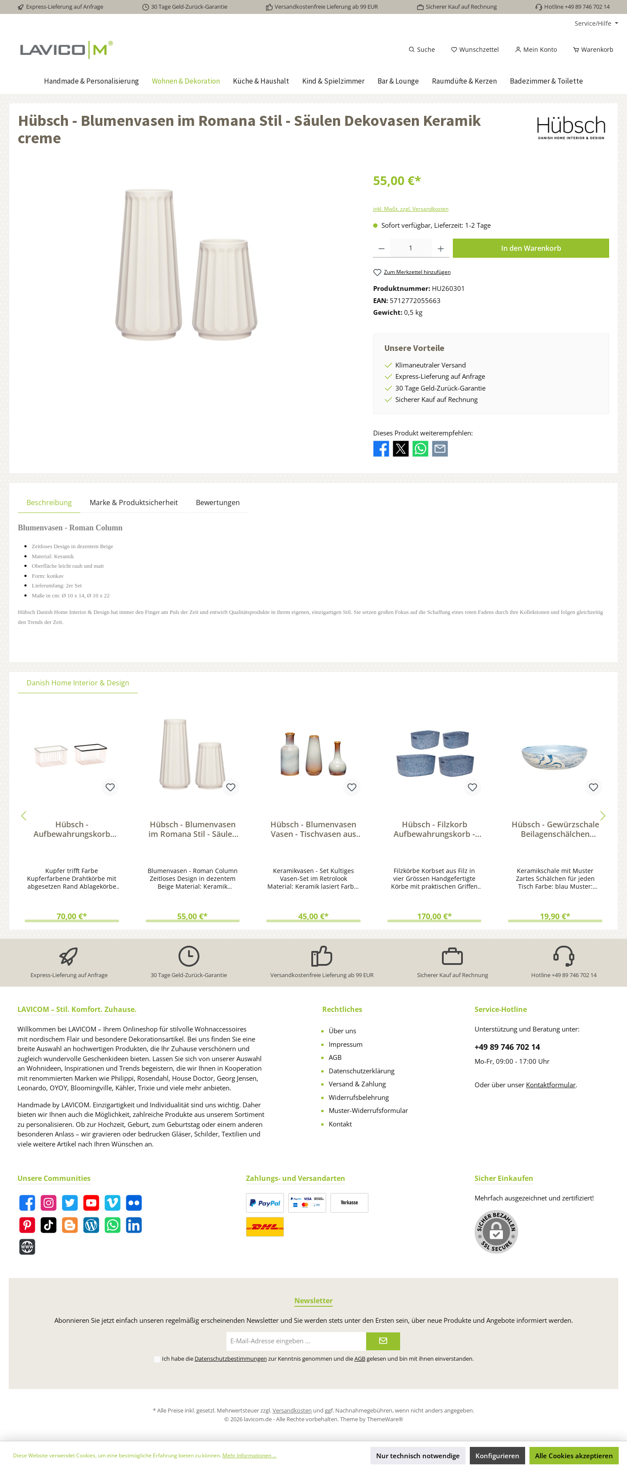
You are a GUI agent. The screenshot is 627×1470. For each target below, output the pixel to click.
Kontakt (340, 1123)
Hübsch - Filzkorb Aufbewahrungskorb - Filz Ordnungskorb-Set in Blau (434, 829)
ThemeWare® (385, 1419)
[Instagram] (48, 1203)
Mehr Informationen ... (249, 1455)
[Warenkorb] (590, 49)
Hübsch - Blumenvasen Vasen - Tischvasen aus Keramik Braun (313, 829)
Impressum (346, 1044)
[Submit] (383, 1341)
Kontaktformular (551, 1084)
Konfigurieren (497, 1455)
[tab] (49, 502)
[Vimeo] (112, 1203)
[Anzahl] (411, 248)
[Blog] (91, 1225)
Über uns (342, 1030)
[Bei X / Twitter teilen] (401, 448)
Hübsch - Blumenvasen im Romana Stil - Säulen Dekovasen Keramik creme (192, 829)
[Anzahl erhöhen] (441, 248)
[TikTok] (48, 1225)
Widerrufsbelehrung (359, 1097)
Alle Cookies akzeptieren (574, 1455)
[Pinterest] (27, 1225)
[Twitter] (70, 1203)
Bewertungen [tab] (218, 502)
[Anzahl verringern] (382, 248)
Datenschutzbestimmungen (231, 1358)
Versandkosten (292, 1410)
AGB (335, 1057)
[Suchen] (422, 49)
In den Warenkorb (531, 248)
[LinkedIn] (134, 1225)
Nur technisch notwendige (418, 1455)
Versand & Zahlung (357, 1083)
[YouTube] (91, 1203)
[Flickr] (134, 1203)
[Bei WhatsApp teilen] (420, 448)
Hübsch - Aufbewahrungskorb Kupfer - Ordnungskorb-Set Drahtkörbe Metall (71, 829)
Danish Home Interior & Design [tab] (78, 683)
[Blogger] (70, 1225)
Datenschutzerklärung (361, 1070)
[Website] (27, 1247)
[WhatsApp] (112, 1225)
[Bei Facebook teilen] (381, 448)
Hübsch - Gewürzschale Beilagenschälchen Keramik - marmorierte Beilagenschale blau (555, 829)
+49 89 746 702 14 (507, 1047)
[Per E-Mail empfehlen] (440, 448)
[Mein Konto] (536, 49)
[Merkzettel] (475, 49)
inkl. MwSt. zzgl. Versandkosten (410, 208)
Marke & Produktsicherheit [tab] (134, 502)
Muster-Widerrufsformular (368, 1110)
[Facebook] (27, 1203)
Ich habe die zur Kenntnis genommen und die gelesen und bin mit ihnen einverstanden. (318, 1358)
